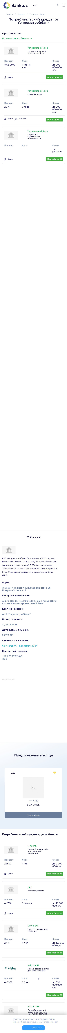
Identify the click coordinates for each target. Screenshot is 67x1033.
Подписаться (36, 1028)
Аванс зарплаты (36, 891)
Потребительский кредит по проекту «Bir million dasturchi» (38, 1012)
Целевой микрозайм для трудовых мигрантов (38, 851)
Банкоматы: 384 (28, 646)
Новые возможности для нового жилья (38, 970)
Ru (35, 5)
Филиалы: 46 (9, 646)
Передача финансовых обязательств (34, 136)
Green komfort (35, 94)
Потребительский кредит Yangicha (37, 52)
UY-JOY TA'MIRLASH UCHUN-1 (38, 930)
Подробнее (54, 77)
